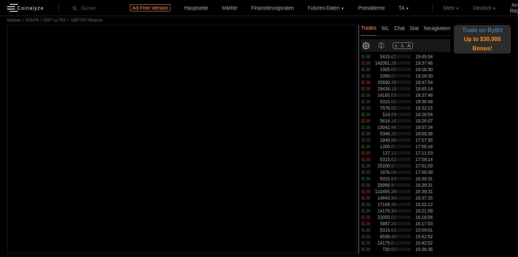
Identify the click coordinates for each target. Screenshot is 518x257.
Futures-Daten (324, 8)
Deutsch (482, 8)
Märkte (229, 8)
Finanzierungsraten (272, 8)
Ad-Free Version (150, 8)
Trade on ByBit (482, 39)
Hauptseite (196, 8)
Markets (14, 20)
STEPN (32, 20)
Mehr (449, 8)
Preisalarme (371, 8)
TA (401, 8)
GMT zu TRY (55, 20)
